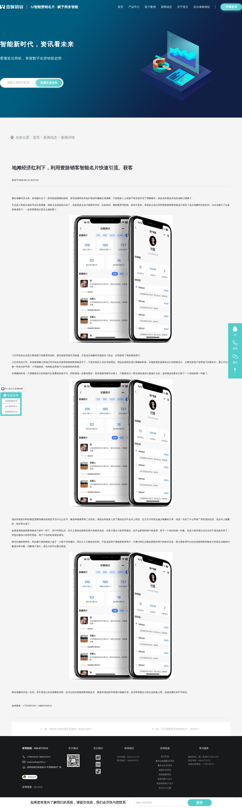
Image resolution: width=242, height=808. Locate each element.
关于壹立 (182, 6)
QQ (235, 334)
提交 (199, 802)
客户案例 (150, 6)
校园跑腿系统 (165, 774)
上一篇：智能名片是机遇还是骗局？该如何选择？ (66, 729)
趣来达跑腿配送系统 (165, 761)
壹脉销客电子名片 (165, 783)
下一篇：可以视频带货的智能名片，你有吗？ (175, 729)
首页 (120, 6)
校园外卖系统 (165, 770)
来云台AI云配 (165, 788)
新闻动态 (166, 6)
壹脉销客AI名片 (165, 779)
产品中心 (133, 6)
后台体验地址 (201, 6)
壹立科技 (38, 787)
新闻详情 (68, 137)
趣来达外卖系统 (165, 765)
